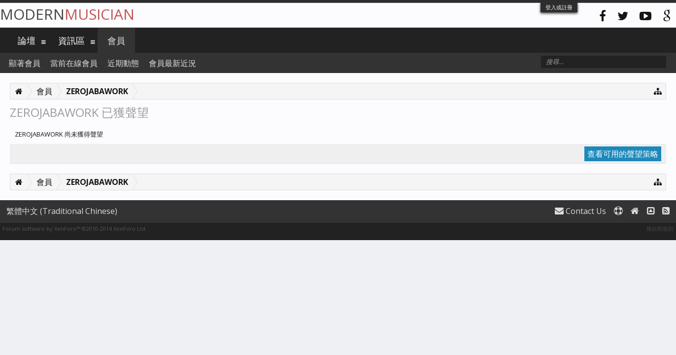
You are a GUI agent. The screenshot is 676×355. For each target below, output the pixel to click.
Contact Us (580, 211)
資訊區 (71, 40)
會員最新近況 (172, 63)
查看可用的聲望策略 (622, 153)
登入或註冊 (559, 7)
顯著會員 (24, 63)
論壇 (26, 40)
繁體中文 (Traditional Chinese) (61, 211)
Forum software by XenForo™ (74, 228)
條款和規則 (660, 228)
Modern (67, 14)
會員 (116, 40)
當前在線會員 (74, 63)
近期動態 (123, 63)
